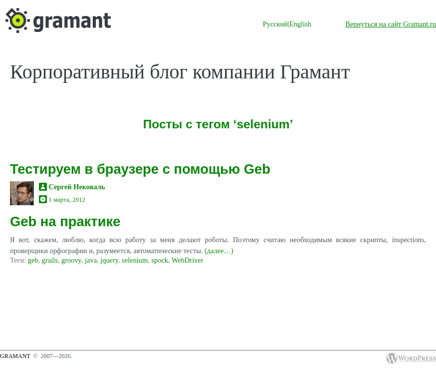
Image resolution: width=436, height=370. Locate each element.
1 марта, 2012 (66, 199)
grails (50, 260)
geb (33, 260)
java (91, 260)
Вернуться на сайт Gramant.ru (390, 24)
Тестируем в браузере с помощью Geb (140, 169)
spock (159, 260)
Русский (275, 24)
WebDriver (188, 260)
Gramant (15, 356)
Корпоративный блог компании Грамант (180, 71)
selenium (135, 260)
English (300, 24)
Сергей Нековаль (77, 187)
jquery (109, 260)
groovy (71, 260)
